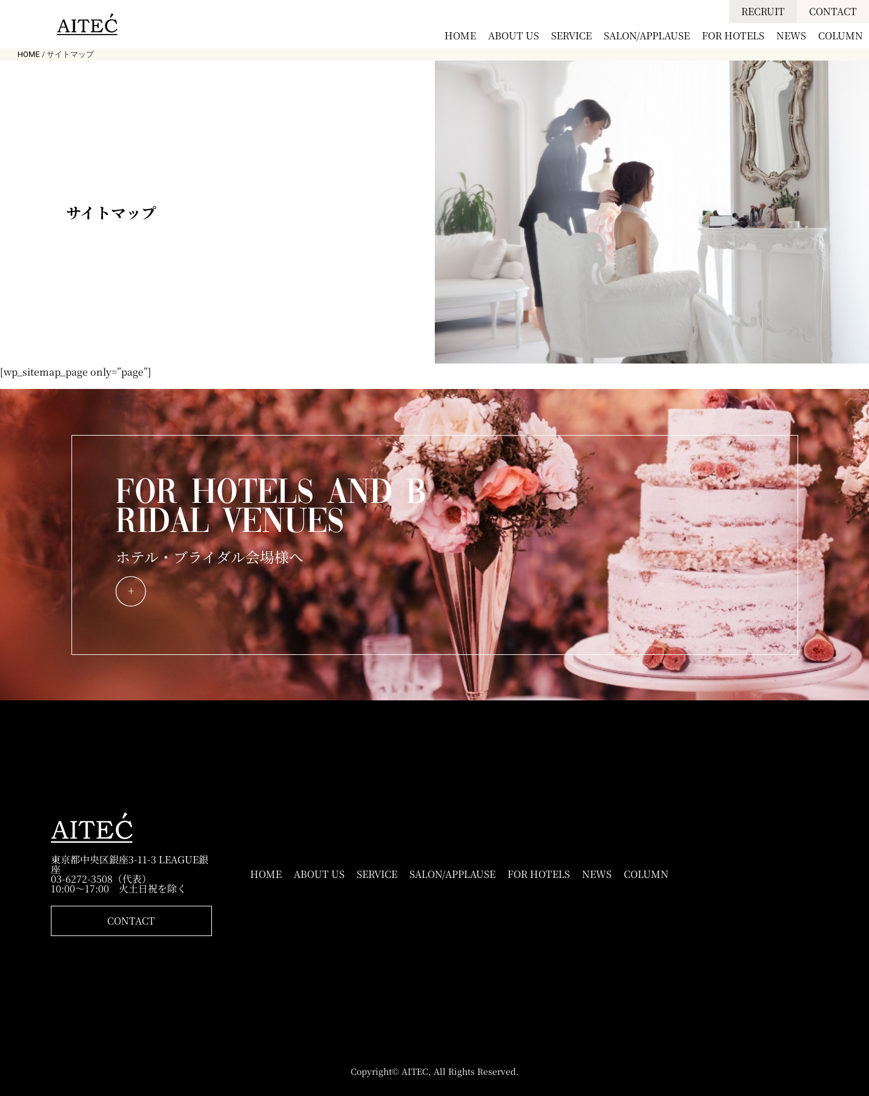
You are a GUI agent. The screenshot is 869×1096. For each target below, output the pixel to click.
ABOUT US (513, 35)
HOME (460, 35)
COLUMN (840, 35)
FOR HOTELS (733, 35)
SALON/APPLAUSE (647, 35)
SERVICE (571, 35)
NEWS (791, 35)
